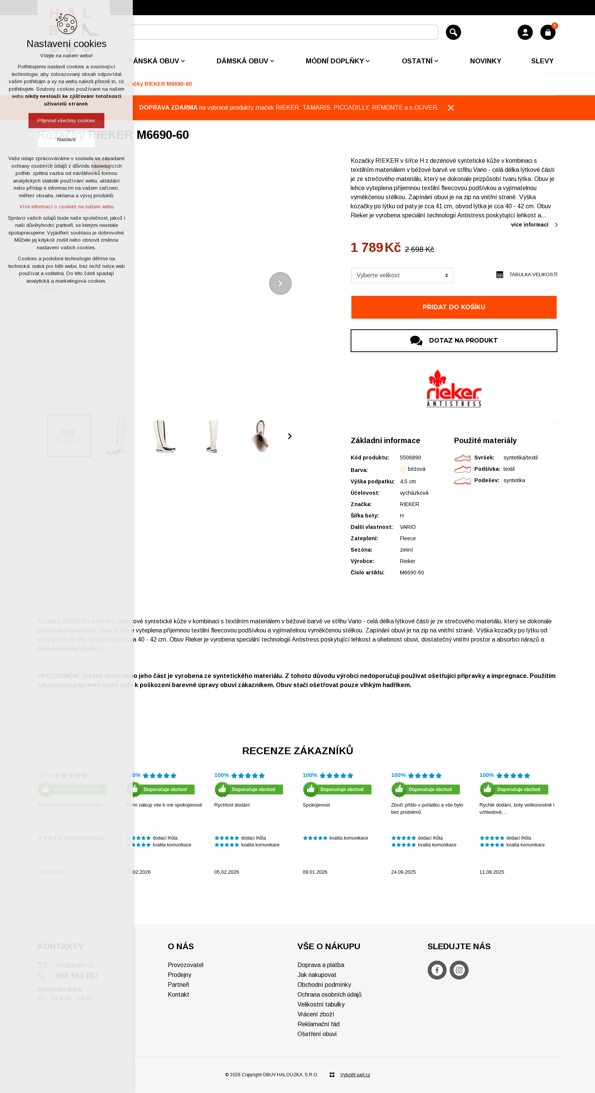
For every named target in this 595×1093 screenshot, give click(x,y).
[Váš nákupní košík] (548, 32)
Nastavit (66, 139)
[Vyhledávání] (453, 32)
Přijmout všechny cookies (66, 120)
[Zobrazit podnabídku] (183, 61)
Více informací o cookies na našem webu (66, 206)
